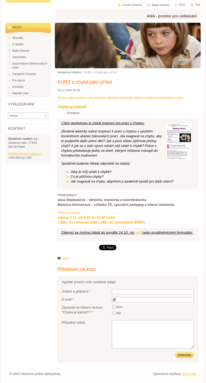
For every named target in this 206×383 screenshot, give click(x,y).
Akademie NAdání (69, 72)
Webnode (189, 374)
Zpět (65, 258)
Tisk (197, 4)
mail (138, 232)
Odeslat (184, 355)
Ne (119, 313)
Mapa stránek (160, 4)
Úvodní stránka (132, 4)
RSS (182, 4)
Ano (119, 307)
